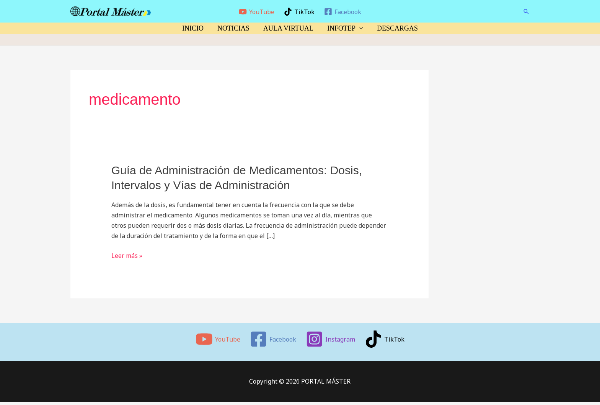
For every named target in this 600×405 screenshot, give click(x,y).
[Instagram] (330, 339)
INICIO (193, 28)
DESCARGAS (397, 28)
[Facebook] (342, 12)
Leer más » (126, 256)
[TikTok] (299, 12)
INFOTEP (341, 28)
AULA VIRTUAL (288, 28)
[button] (526, 11)
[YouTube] (256, 12)
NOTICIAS (233, 28)
